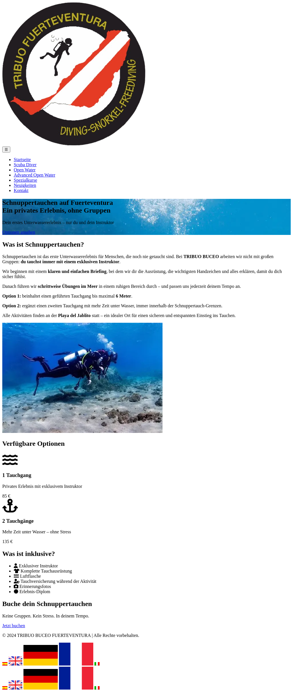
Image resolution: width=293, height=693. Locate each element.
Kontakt (21, 190)
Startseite (22, 159)
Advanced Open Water (34, 175)
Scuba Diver (25, 164)
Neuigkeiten (25, 185)
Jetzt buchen (13, 625)
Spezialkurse (25, 180)
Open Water (24, 169)
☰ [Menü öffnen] (6, 149)
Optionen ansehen (18, 232)
